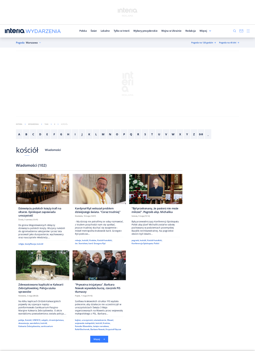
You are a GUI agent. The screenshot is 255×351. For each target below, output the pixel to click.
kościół (27, 150)
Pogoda (20, 42)
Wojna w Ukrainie (163, 30)
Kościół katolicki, (104, 240)
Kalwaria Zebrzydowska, (29, 326)
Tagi (48, 124)
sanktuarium (47, 326)
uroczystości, (87, 320)
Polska (74, 30)
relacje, (78, 240)
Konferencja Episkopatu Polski (145, 243)
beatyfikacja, (30, 244)
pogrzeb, (135, 240)
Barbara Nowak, (97, 329)
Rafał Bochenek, (82, 329)
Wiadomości (53, 150)
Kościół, (28, 320)
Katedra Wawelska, (84, 326)
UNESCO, (37, 320)
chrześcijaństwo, (56, 320)
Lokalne (96, 30)
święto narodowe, (101, 326)
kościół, (85, 240)
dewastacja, (23, 323)
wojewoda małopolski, (85, 323)
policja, (21, 320)
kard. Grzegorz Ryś (97, 243)
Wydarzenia (35, 124)
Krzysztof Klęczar (113, 329)
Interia (21, 124)
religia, (21, 244)
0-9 (201, 134)
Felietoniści (197, 30)
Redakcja (182, 30)
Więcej (211, 30)
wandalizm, (35, 323)
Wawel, (110, 320)
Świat (85, 30)
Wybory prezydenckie (137, 30)
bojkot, (78, 320)
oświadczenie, (100, 320)
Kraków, (93, 240)
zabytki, (44, 320)
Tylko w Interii (113, 30)
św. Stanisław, (81, 243)
